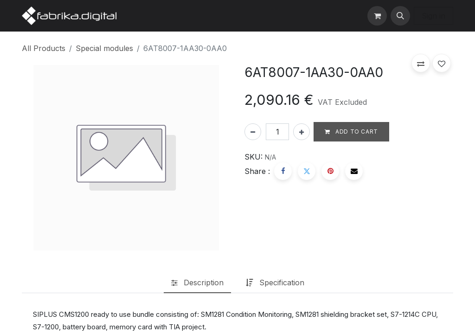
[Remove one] (252, 131)
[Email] (354, 171)
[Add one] (301, 131)
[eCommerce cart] (377, 16)
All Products (43, 48)
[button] (400, 16)
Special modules (104, 48)
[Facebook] (283, 171)
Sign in (433, 15)
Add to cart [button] (351, 131)
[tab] (197, 283)
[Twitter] (306, 171)
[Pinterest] (330, 171)
